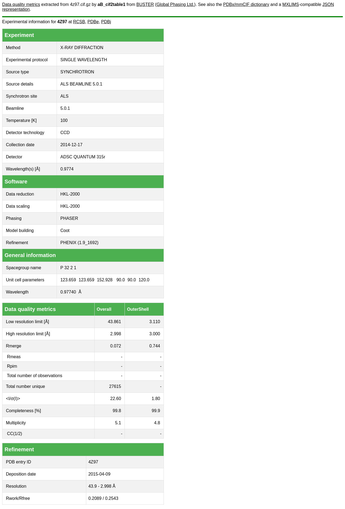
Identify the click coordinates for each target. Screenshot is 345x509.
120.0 (144, 280)
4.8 (157, 423)
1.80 (156, 398)
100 (64, 120)
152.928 (105, 280)
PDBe (93, 21)
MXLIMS (290, 4)
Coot (65, 230)
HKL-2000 (70, 194)
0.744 (154, 346)
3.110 (154, 321)
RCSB (79, 21)
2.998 (115, 334)
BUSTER (145, 4)
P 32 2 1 (68, 267)
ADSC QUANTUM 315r (82, 157)
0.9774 (67, 169)
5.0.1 (65, 108)
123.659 (68, 280)
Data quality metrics (21, 4)
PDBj (106, 21)
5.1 (118, 423)
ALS (64, 96)
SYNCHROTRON (77, 72)
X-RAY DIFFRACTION (81, 47)
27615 (115, 386)
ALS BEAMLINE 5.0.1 (81, 84)
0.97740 (68, 292)
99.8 (117, 410)
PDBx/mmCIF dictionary (246, 4)
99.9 (156, 410)
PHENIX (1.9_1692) (79, 242)
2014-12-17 (71, 144)
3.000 (154, 334)
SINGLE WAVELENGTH (83, 59)
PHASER (69, 218)
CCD (65, 132)
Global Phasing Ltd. (175, 4)
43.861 (114, 321)
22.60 (115, 398)
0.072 (115, 346)
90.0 (120, 280)
